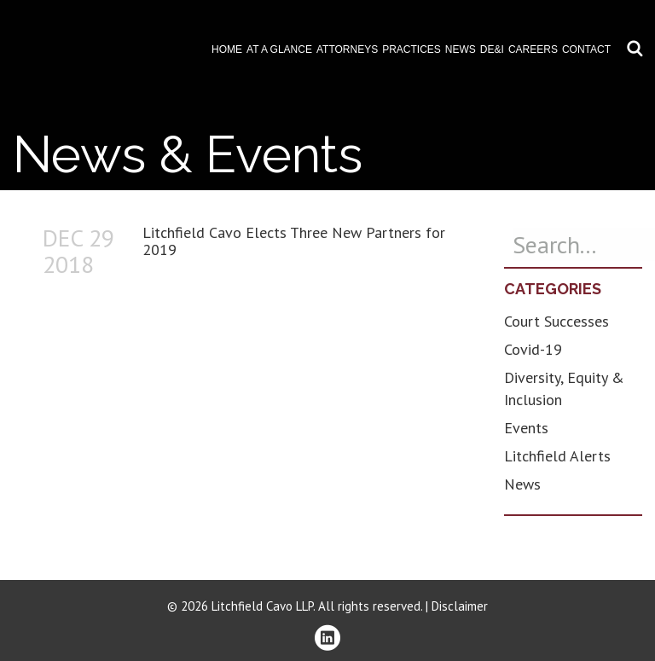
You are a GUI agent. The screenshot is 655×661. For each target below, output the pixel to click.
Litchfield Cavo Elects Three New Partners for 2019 (293, 241)
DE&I (492, 49)
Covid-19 (533, 349)
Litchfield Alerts (557, 456)
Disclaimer (460, 606)
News (460, 49)
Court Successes (556, 321)
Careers (533, 49)
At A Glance (279, 49)
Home (227, 49)
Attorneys (347, 49)
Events (526, 428)
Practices (411, 49)
